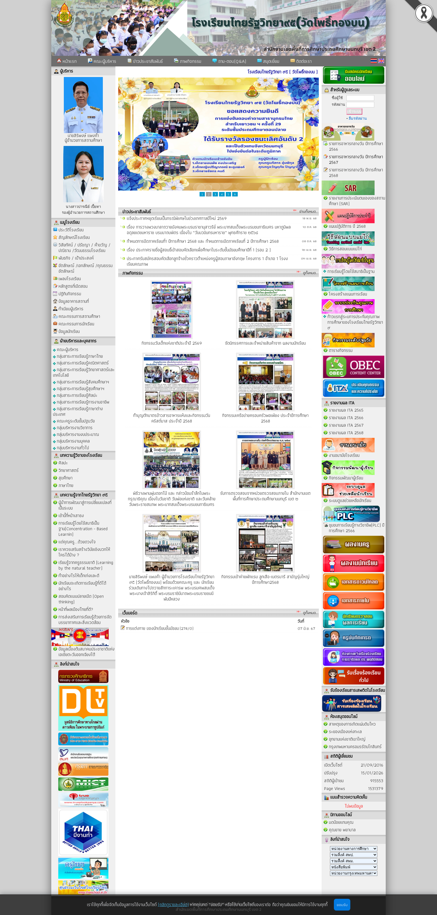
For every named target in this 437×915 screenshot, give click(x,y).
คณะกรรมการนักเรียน (76, 323)
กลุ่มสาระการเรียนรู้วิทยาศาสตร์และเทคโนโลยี (84, 372)
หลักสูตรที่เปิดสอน (73, 286)
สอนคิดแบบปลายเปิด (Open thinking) (81, 599)
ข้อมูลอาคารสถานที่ (74, 301)
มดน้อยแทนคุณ (341, 822)
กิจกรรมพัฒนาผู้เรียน (346, 477)
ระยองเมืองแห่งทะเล (345, 731)
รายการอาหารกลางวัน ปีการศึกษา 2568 (356, 172)
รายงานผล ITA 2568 (346, 432)
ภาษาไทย (66, 485)
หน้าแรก (67, 61)
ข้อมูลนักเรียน (69, 331)
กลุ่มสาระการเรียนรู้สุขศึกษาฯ (78, 388)
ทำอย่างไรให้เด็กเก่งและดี (79, 575)
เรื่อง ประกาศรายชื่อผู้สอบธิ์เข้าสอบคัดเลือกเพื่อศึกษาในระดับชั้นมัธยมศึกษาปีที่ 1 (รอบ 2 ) (199, 252)
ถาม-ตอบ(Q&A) (229, 61)
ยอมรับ (342, 905)
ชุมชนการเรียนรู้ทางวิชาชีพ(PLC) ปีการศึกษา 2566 (356, 528)
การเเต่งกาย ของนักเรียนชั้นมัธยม (152, 628)
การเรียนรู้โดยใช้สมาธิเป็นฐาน (351, 271)
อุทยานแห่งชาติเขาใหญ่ (347, 739)
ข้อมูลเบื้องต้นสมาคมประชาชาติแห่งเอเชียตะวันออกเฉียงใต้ (87, 651)
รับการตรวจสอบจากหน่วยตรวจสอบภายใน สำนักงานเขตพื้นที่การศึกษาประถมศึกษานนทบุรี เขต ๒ (265, 496)
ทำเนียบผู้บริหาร (71, 308)
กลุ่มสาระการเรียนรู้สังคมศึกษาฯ (81, 381)
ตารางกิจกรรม (341, 350)
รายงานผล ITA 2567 (346, 425)
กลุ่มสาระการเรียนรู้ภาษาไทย (78, 356)
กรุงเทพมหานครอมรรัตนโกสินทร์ (355, 746)
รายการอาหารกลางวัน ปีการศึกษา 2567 (356, 159)
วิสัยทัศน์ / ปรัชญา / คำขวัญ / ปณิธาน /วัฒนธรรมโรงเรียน (84, 247)
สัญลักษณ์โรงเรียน (74, 237)
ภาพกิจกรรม (187, 61)
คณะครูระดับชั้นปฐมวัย (74, 420)
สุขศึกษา (65, 477)
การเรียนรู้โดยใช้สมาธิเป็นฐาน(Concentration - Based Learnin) (83, 529)
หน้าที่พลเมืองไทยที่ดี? (76, 609)
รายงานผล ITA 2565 (346, 410)
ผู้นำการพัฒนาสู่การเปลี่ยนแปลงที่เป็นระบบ (85, 505)
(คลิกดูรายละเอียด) (173, 904)
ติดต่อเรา (301, 61)
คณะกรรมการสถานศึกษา (79, 316)
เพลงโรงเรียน (70, 278)
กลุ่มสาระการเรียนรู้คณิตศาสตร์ (81, 362)
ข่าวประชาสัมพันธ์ (145, 61)
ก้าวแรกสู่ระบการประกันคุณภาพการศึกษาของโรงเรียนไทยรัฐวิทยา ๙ (355, 322)
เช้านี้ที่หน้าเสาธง (71, 515)
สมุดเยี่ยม (268, 61)
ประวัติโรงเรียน (71, 229)
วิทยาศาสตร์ (69, 470)
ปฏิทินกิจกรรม (70, 293)
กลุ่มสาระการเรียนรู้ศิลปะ (75, 395)
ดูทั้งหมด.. (310, 273)
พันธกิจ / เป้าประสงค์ (76, 257)
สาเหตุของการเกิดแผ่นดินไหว (352, 724)
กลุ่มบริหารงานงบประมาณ (76, 434)
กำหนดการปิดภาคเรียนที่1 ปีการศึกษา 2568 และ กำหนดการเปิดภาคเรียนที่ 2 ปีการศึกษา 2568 (203, 244)
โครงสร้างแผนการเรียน (348, 293)
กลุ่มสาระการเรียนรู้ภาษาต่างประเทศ (78, 411)
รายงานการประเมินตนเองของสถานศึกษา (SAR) (357, 200)
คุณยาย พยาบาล (342, 829)
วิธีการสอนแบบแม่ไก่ (345, 248)
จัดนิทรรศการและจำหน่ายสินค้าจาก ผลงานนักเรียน (265, 343)
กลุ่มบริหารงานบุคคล (71, 441)
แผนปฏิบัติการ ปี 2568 (347, 226)
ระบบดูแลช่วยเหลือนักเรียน (350, 500)
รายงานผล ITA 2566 (346, 417)
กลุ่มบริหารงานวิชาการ (73, 427)
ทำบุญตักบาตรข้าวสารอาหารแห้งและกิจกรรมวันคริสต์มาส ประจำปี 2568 (171, 418)
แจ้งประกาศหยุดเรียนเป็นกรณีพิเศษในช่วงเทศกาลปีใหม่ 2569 (177, 221)
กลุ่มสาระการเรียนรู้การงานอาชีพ (81, 401)
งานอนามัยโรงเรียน (344, 455)
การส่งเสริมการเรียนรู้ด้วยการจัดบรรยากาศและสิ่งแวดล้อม (85, 619)
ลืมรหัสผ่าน (358, 118)
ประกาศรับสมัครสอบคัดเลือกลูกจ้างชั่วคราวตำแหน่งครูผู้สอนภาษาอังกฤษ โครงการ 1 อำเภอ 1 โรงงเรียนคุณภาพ (207, 264)
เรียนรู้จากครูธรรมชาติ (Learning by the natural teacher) (86, 565)
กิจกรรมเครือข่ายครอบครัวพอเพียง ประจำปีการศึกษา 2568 (265, 418)
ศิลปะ (63, 462)
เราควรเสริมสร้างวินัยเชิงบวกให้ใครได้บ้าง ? (84, 552)
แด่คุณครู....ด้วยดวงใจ (77, 541)
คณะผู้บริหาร (102, 61)
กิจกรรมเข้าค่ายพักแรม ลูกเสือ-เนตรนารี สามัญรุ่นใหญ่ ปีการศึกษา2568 (265, 579)
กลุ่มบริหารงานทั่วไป (71, 447)
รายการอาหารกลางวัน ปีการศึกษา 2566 (356, 146)
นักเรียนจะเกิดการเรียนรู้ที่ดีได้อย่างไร (82, 586)
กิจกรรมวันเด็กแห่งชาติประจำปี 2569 (172, 343)
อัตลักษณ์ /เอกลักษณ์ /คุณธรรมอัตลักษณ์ (86, 268)
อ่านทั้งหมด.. (308, 211)
